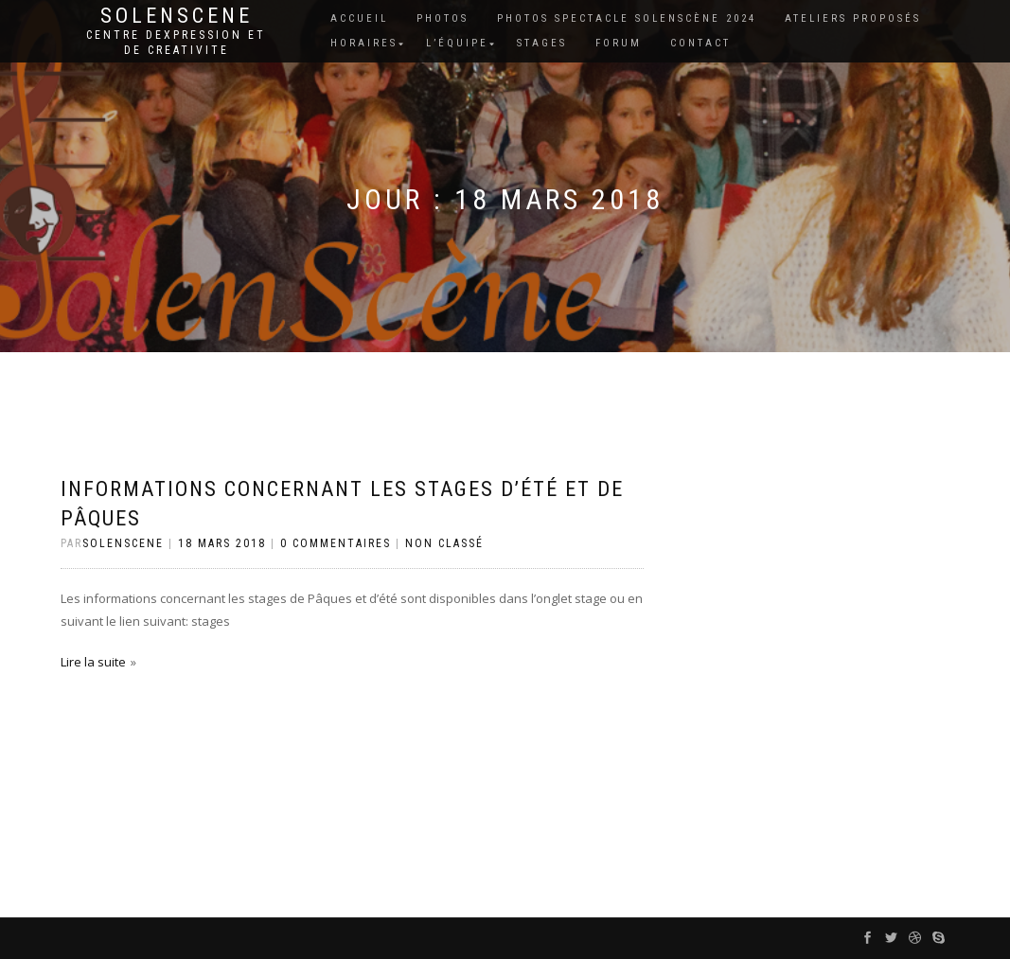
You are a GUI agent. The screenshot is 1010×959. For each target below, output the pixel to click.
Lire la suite (93, 661)
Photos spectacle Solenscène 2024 (626, 18)
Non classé (444, 543)
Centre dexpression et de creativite (176, 42)
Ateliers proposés (853, 18)
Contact (700, 43)
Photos (442, 18)
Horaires (364, 43)
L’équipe (457, 43)
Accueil (359, 18)
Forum (618, 43)
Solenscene (176, 16)
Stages (542, 43)
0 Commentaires (335, 543)
